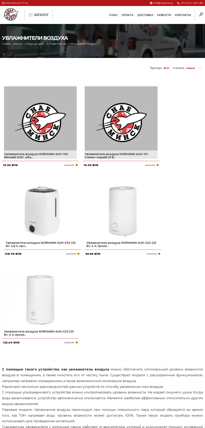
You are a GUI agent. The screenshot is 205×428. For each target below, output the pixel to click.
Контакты (183, 15)
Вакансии (84, 401)
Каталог (21, 44)
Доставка (145, 15)
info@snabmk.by (163, 2)
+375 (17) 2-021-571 (161, 376)
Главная (7, 44)
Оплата (127, 15)
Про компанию (88, 369)
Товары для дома (40, 44)
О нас (113, 15)
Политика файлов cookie (19, 396)
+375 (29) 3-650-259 (191, 2)
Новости (164, 15)
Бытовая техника (66, 44)
